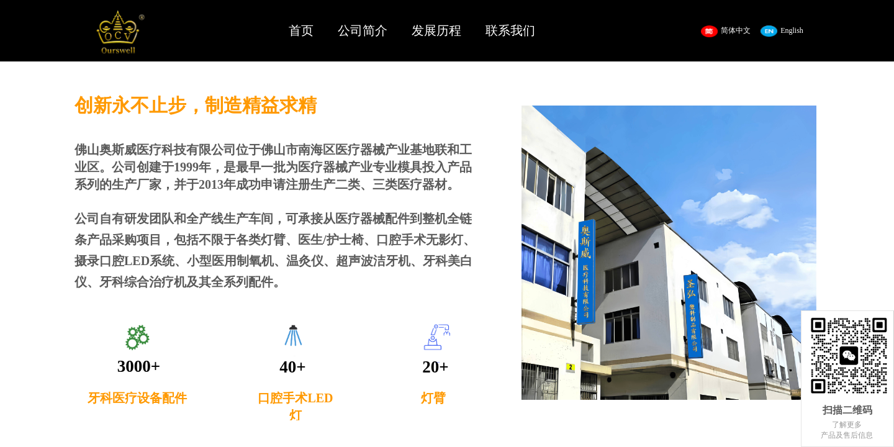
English (782, 31)
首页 (301, 30)
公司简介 (362, 30)
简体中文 (726, 31)
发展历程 (436, 30)
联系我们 (510, 30)
